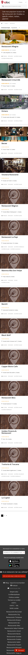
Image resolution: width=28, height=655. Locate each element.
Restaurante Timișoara (14, 617)
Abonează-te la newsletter (13, 552)
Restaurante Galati (14, 642)
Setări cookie (14, 608)
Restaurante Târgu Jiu (14, 653)
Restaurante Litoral (14, 631)
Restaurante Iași (14, 623)
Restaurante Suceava (14, 637)
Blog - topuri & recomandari (15, 583)
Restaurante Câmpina (14, 650)
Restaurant (12, 23)
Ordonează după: (5, 27)
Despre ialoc (14, 592)
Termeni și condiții (14, 600)
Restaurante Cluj (14, 614)
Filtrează (20, 650)
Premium (4, 56)
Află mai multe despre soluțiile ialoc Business (14, 576)
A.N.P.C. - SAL (14, 605)
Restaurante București (14, 612)
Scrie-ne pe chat (14, 588)
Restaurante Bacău (14, 634)
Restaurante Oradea (14, 639)
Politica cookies (14, 597)
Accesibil (4, 407)
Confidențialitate (14, 594)
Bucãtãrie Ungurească (15, 249)
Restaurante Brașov (14, 620)
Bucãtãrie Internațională (7, 58)
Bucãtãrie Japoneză (18, 120)
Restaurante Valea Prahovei (14, 628)
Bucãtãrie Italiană (18, 56)
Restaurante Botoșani (14, 647)
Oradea (6, 23)
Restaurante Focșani (14, 645)
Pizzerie (15, 280)
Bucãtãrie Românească (19, 246)
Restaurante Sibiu (14, 625)
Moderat (4, 89)
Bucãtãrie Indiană (18, 153)
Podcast (15, 585)
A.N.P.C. (14, 603)
